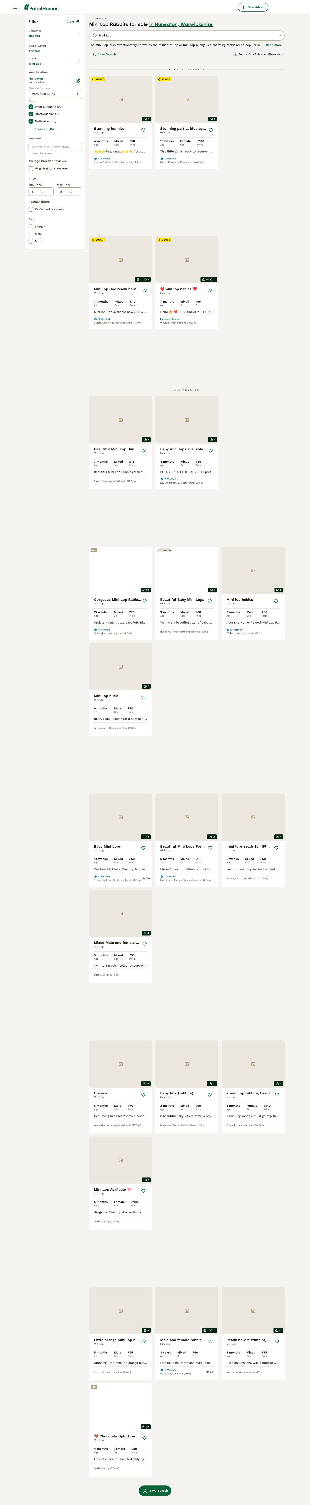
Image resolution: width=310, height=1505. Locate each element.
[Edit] (78, 250)
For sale (38, 130)
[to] (72, 361)
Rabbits (35, 111)
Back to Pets (39, 102)
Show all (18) (44, 298)
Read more (274, 117)
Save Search (104, 126)
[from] (43, 361)
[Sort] (259, 126)
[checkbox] (31, 160)
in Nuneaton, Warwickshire (181, 96)
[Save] (143, 202)
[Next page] (210, 1249)
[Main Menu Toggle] (15, 7)
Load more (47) (67, 232)
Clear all (73, 93)
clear (75, 141)
